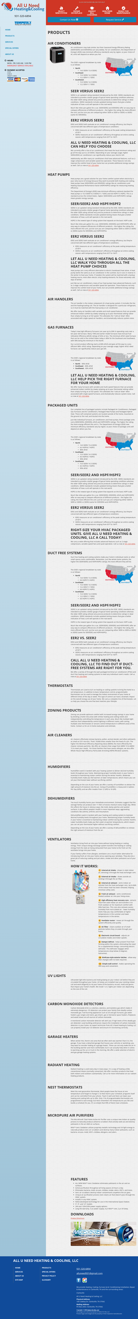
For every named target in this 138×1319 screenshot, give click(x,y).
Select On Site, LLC (93, 1310)
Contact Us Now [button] (69, 19)
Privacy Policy (49, 1276)
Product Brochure (77, 1218)
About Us (9, 54)
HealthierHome (107, 10)
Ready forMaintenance (123, 10)
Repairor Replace (76, 10)
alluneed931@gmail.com (89, 1273)
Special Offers (12, 48)
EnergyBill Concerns (92, 11)
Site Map (19, 1280)
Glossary (46, 1280)
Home (7, 30)
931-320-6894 (93, 165)
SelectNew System (61, 10)
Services (9, 42)
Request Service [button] (115, 19)
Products (9, 36)
